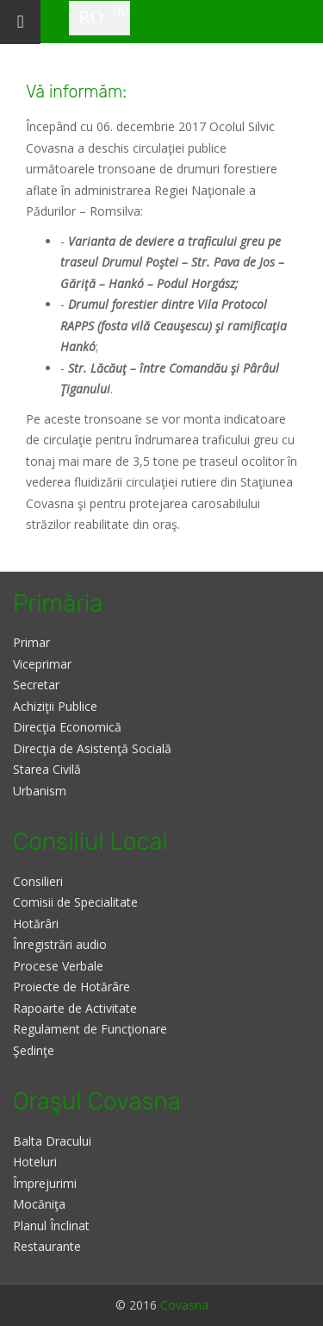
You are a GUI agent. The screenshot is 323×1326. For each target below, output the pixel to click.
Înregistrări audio (60, 944)
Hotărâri (36, 923)
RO (90, 17)
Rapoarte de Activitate (75, 1008)
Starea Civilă (47, 769)
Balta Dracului (52, 1141)
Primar (31, 642)
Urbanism (39, 790)
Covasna (184, 1305)
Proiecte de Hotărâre (71, 986)
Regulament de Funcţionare (90, 1029)
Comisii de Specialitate (75, 902)
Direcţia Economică (67, 727)
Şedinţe (33, 1050)
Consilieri (38, 881)
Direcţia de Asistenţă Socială (92, 748)
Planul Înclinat (51, 1225)
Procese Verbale (58, 966)
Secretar (36, 684)
